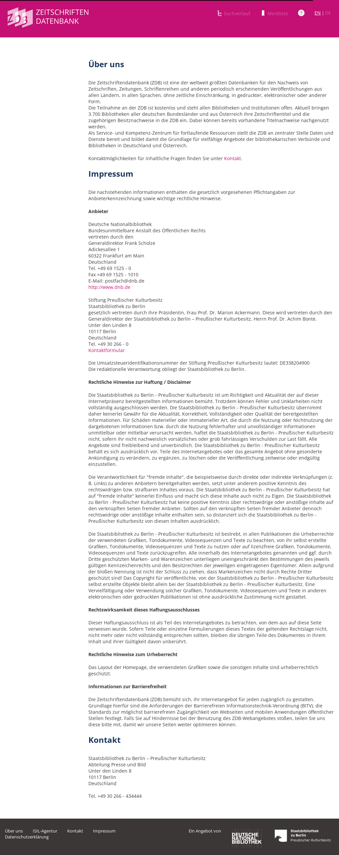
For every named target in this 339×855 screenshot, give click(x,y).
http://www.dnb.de (109, 287)
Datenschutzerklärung (27, 837)
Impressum (104, 831)
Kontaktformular (106, 350)
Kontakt (232, 158)
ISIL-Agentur (45, 831)
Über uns (14, 831)
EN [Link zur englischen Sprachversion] (318, 13)
